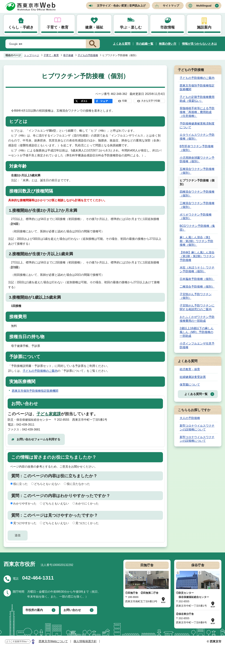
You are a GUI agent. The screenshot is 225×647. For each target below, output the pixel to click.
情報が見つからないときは (199, 43)
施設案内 (204, 27)
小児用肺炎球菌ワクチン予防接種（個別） (197, 159)
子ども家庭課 (48, 414)
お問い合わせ (72, 610)
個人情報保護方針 (85, 641)
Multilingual (203, 5)
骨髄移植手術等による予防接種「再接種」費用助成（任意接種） (197, 112)
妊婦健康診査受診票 (193, 376)
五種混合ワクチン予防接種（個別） (197, 170)
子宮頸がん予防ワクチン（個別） (196, 296)
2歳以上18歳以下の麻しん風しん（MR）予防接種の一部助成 (197, 332)
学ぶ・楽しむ (131, 27)
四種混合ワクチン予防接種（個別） (197, 193)
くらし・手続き (21, 27)
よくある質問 (121, 43)
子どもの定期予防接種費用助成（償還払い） (197, 98)
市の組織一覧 (144, 43)
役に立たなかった (78, 483)
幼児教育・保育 (190, 369)
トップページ (31, 55)
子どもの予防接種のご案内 (40, 370)
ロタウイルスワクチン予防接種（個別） (197, 136)
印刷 (124, 100)
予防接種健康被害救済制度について (197, 125)
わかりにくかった (87, 503)
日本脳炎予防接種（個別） (197, 279)
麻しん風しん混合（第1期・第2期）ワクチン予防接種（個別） (196, 241)
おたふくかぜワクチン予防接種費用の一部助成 (197, 318)
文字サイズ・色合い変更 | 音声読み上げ (121, 5)
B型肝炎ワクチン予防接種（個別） (197, 148)
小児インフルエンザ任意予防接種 (197, 345)
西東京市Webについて (53, 641)
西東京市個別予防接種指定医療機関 (35, 390)
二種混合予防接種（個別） (197, 286)
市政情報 (167, 27)
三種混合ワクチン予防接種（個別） (197, 205)
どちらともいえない (47, 483)
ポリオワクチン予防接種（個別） (196, 216)
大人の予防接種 (190, 418)
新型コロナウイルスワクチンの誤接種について (197, 427)
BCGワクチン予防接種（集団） (197, 227)
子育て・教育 (57, 27)
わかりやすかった (24, 503)
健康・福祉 (94, 27)
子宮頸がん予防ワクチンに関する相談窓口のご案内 (197, 307)
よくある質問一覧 (196, 394)
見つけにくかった (87, 523)
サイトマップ (171, 5)
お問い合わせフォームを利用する (38, 439)
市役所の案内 (34, 610)
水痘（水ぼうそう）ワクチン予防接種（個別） (197, 269)
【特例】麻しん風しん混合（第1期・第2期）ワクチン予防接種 (197, 256)
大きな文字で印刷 (150, 100)
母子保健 (68, 55)
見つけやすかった (24, 523)
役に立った (20, 483)
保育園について (190, 384)
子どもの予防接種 (88, 55)
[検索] (45, 44)
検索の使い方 (167, 43)
